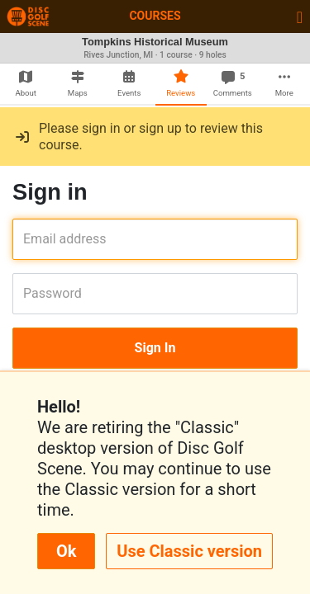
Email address (28, 239)
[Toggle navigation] (299, 16)
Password (28, 293)
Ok (66, 551)
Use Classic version (189, 551)
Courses (154, 15)
